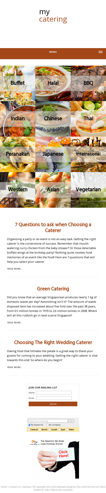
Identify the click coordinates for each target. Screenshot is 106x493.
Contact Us (14, 486)
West (70, 429)
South (53, 429)
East (62, 429)
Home (4, 486)
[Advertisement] (53, 33)
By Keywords (35, 424)
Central (33, 429)
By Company (53, 424)
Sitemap (26, 486)
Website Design (65, 486)
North (43, 429)
